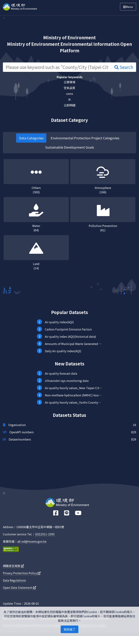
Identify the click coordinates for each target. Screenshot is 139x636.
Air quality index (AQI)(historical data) (70, 336)
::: (4, 17)
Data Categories (31, 138)
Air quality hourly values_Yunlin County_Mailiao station (73, 402)
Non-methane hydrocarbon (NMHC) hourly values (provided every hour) (73, 395)
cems (69, 93)
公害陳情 (69, 82)
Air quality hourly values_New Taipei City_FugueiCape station (73, 388)
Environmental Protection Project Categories (85, 138)
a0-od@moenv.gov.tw (32, 541)
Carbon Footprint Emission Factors (68, 329)
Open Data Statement (19, 587)
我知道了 (69, 629)
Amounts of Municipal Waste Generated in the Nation (73, 344)
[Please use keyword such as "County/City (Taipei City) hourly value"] (57, 67)
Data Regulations (14, 580)
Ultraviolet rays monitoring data (67, 380)
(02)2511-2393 (45, 534)
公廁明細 (69, 105)
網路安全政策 (13, 566)
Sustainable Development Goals (69, 147)
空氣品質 (69, 88)
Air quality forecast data (61, 373)
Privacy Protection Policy (22, 573)
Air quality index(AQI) (59, 322)
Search (123, 67)
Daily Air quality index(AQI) (63, 351)
